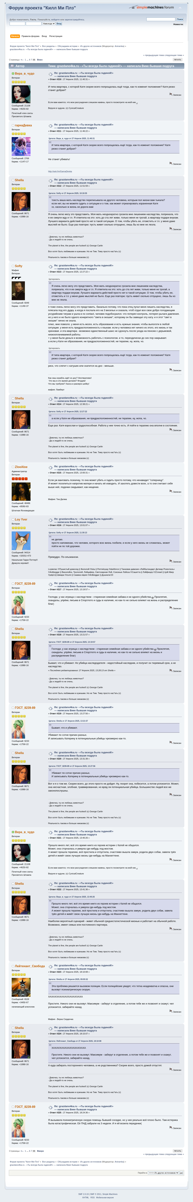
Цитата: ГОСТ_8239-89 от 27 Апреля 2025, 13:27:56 (72, 766)
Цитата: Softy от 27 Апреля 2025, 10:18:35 (68, 193)
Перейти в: (142, 1173)
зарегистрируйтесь (74, 19)
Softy (18, 266)
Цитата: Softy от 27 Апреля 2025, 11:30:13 (68, 533)
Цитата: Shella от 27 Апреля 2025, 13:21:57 (68, 721)
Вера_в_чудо (24, 73)
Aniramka (119, 46)
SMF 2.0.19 (83, 1194)
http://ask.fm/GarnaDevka (60, 171)
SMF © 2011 (95, 1194)
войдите (55, 19)
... (28, 59)
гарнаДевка (23, 125)
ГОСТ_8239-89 (25, 583)
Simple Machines (109, 1194)
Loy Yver (21, 519)
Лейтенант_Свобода (30, 966)
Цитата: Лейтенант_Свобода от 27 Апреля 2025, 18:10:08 (75, 1041)
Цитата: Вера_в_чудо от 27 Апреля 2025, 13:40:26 (72, 897)
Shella (19, 180)
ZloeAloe (21, 467)
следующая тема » (174, 55)
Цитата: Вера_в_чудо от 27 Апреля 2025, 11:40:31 (72, 138)
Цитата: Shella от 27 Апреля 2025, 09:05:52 (68, 979)
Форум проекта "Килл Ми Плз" (42, 7)
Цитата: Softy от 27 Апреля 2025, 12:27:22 (68, 412)
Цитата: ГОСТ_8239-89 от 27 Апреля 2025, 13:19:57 (72, 642)
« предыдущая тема (153, 55)
